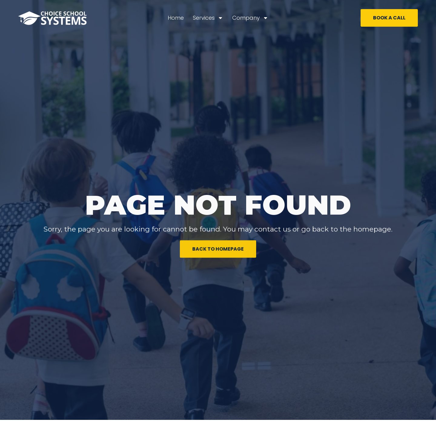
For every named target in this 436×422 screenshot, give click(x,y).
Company (250, 18)
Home (176, 18)
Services (208, 18)
